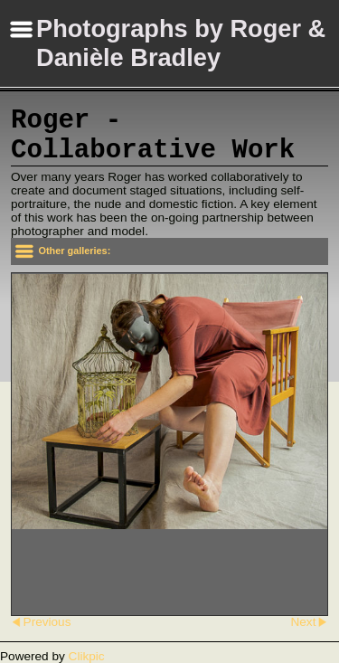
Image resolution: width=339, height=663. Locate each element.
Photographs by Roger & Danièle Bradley (180, 42)
